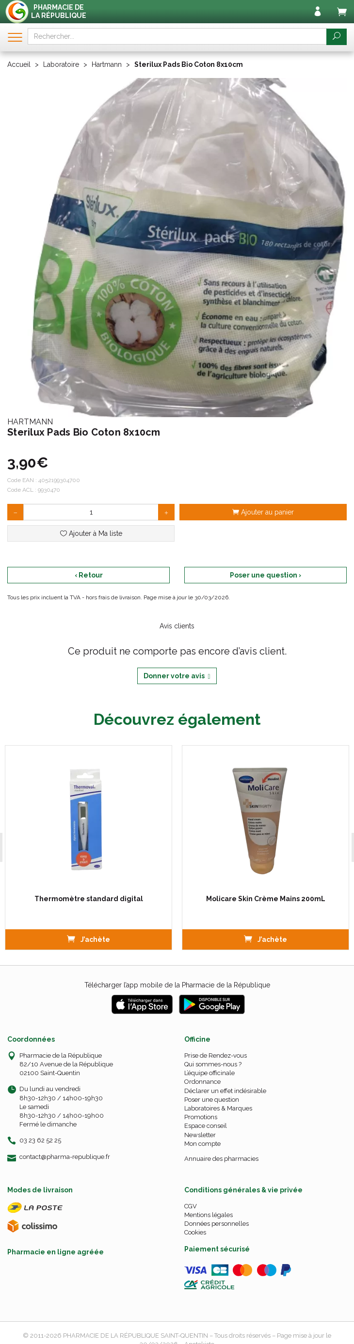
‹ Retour (89, 575)
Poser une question (211, 1099)
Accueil (19, 64)
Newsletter (200, 1135)
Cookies (195, 1232)
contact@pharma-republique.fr (64, 1157)
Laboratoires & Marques (218, 1108)
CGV (190, 1206)
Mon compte (202, 1143)
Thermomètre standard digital (88, 899)
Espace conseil (205, 1125)
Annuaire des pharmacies (221, 1158)
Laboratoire (61, 64)
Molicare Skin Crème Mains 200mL (265, 899)
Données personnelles (216, 1223)
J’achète (88, 938)
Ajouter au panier (263, 512)
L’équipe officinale (209, 1073)
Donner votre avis (177, 676)
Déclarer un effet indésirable (225, 1090)
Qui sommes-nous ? (212, 1064)
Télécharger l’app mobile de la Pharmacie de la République (177, 985)
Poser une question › (265, 575)
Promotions (200, 1117)
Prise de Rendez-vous (215, 1055)
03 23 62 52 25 (40, 1140)
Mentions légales (208, 1215)
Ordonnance (202, 1081)
